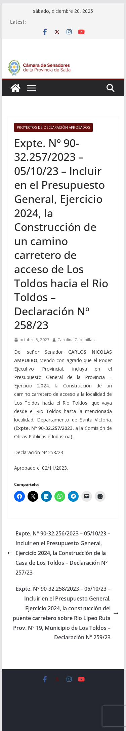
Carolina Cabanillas (75, 340)
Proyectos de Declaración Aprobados (53, 127)
